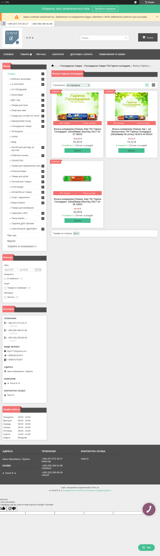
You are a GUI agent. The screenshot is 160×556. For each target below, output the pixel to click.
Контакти (58, 54)
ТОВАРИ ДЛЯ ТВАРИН (22, 223)
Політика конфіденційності (99, 490)
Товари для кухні (19, 105)
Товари (24, 54)
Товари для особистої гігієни (25, 116)
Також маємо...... (19, 218)
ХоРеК (14, 136)
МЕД (13, 142)
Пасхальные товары (21, 181)
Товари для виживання (22, 208)
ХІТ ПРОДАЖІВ (19, 89)
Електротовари (18, 171)
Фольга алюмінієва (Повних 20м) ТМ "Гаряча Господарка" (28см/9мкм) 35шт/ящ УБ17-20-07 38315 (77, 132)
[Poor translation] (12, 508)
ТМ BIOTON (17, 160)
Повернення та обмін (112, 54)
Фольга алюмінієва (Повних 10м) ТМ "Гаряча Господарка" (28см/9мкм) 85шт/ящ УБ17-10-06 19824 (77, 202)
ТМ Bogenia (17, 131)
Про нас (41, 54)
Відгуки (11, 240)
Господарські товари (71, 66)
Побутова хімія (18, 110)
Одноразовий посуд (21, 121)
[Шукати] (126, 38)
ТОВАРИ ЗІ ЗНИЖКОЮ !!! (22, 246)
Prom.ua (95, 487)
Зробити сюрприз (105, 8)
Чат (146, 547)
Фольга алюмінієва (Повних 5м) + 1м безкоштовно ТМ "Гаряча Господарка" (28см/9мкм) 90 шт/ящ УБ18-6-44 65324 (131, 132)
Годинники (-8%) (19, 213)
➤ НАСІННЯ (17, 84)
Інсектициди (17, 187)
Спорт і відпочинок (20, 197)
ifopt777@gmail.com (17, 351)
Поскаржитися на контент (73, 490)
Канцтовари (17, 95)
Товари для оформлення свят (26, 166)
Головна (8, 54)
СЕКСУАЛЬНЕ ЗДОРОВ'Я (24, 229)
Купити (77, 150)
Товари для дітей (19, 176)
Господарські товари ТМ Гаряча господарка (107, 66)
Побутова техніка (19, 155)
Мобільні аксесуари (21, 79)
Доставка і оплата (81, 54)
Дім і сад (15, 100)
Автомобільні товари (21, 192)
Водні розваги (18, 202)
